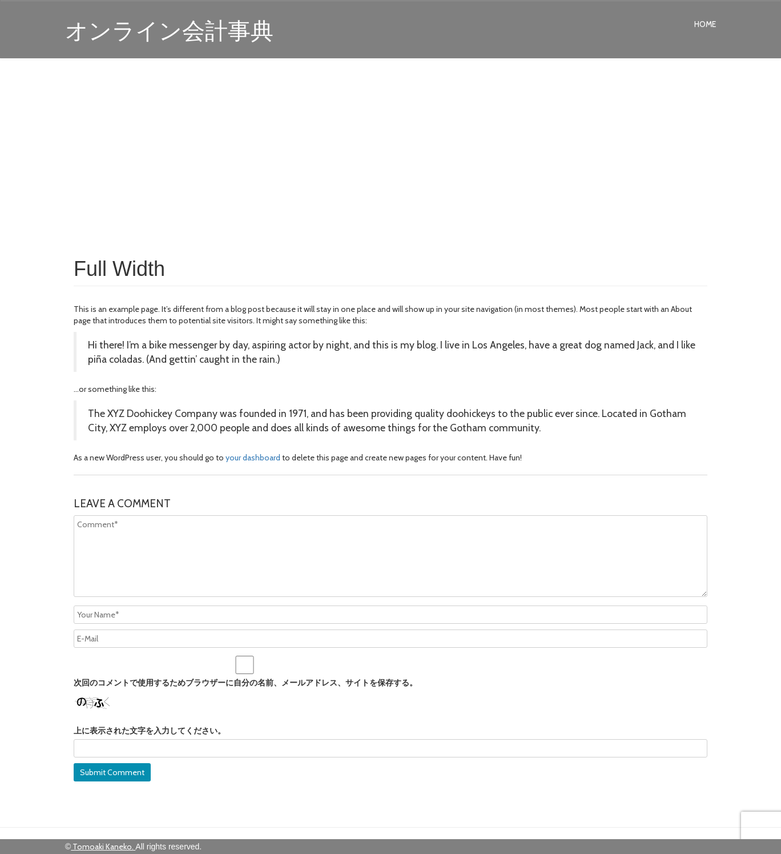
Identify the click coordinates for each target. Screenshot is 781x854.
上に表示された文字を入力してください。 (150, 730)
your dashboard (253, 457)
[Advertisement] (390, 155)
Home (705, 24)
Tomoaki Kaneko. (103, 846)
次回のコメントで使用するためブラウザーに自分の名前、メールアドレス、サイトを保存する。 (245, 682)
